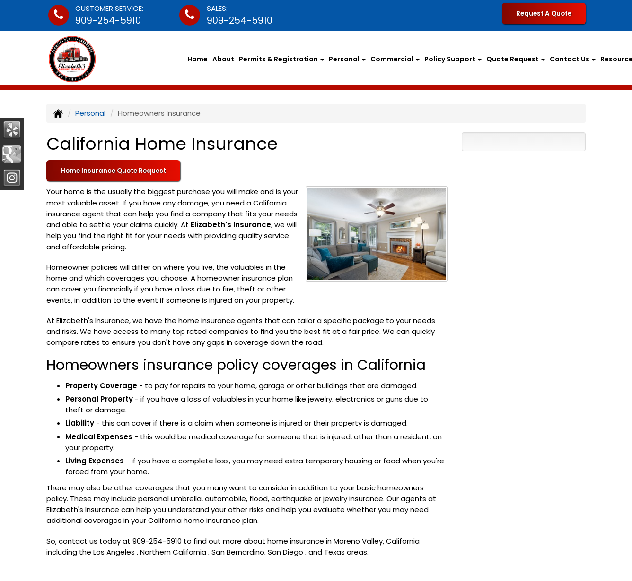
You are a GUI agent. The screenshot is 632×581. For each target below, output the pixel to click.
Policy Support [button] (453, 59)
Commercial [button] (395, 59)
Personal (90, 113)
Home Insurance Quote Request (113, 170)
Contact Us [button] (573, 59)
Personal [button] (347, 59)
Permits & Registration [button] (281, 59)
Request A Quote (543, 13)
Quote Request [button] (515, 59)
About (223, 59)
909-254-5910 (108, 20)
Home (197, 59)
